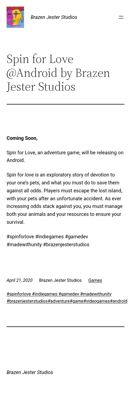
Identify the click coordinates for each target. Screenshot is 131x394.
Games (95, 280)
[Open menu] (121, 17)
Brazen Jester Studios (54, 17)
